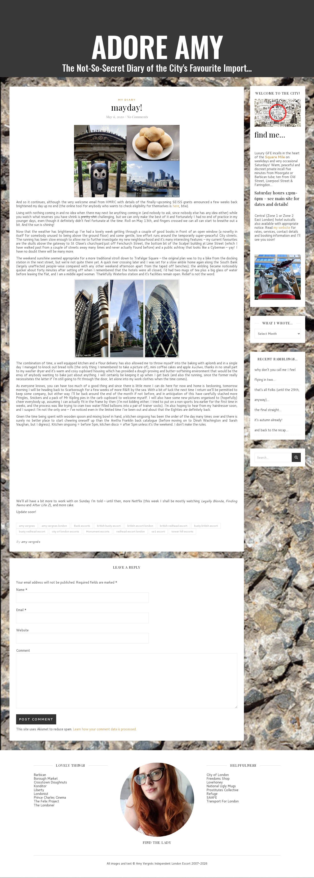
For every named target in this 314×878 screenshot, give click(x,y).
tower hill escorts (182, 531)
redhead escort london (130, 531)
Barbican (40, 774)
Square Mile (275, 157)
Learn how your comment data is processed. (104, 729)
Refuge (211, 793)
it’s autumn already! (268, 420)
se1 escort (158, 531)
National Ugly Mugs (221, 786)
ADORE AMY (157, 46)
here (176, 206)
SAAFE (211, 797)
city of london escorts (65, 531)
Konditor (40, 786)
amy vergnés (30, 541)
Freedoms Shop (218, 778)
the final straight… (268, 409)
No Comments (137, 117)
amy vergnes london (54, 526)
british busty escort (109, 526)
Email (21, 610)
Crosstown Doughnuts (50, 782)
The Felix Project (46, 801)
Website (22, 630)
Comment (23, 651)
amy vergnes (27, 526)
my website (281, 227)
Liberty (39, 790)
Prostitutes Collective (222, 790)
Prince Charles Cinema (50, 797)
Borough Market (46, 778)
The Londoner (44, 805)
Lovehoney (214, 782)
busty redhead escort (32, 531)
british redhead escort (173, 526)
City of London (217, 774)
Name (21, 590)
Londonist (41, 793)
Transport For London (222, 801)
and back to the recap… (271, 430)
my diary (127, 100)
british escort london (140, 526)
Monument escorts (98, 531)
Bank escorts (82, 526)
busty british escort (206, 526)
